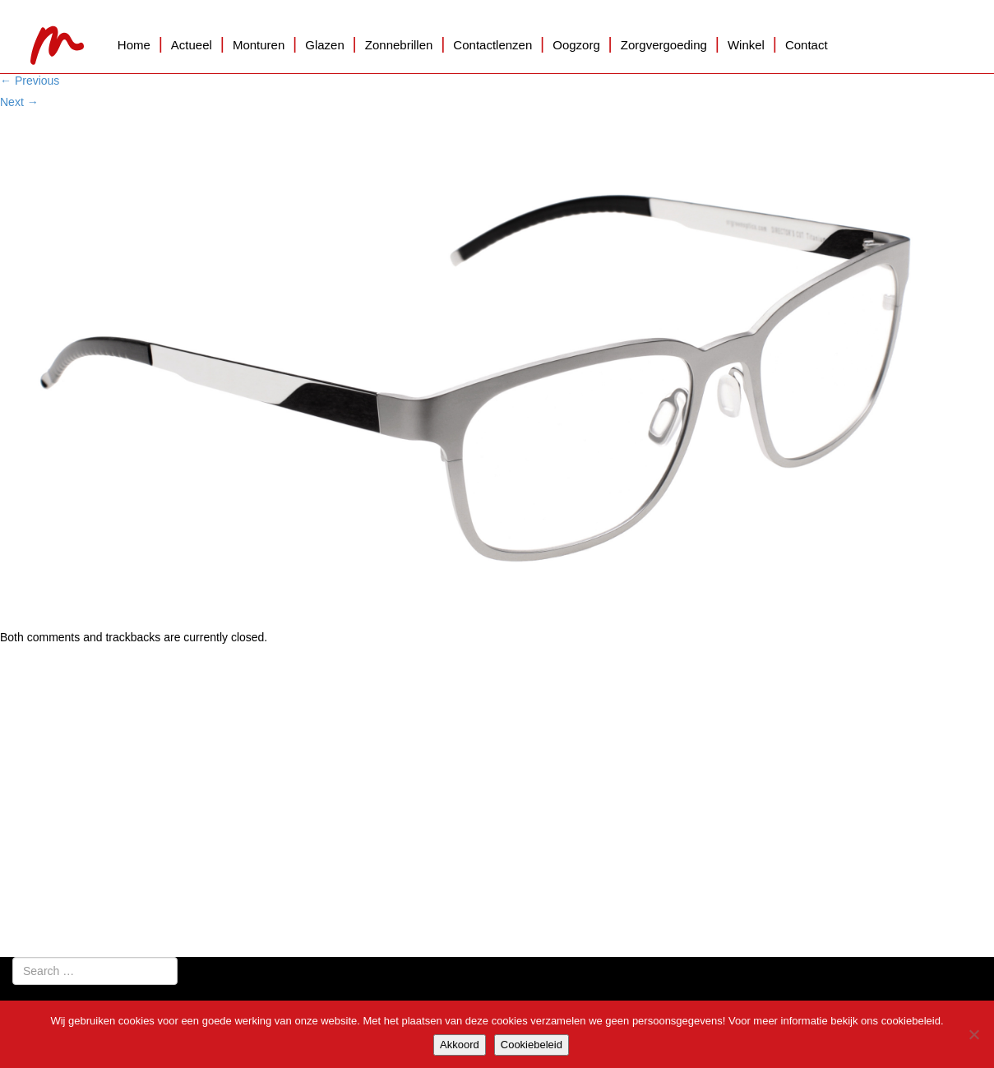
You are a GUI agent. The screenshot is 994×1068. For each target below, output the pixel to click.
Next (19, 102)
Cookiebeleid (531, 1044)
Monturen (258, 45)
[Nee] (973, 1034)
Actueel (191, 45)
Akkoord (459, 1044)
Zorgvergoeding (664, 45)
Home (134, 45)
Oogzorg (576, 45)
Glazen (324, 45)
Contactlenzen (492, 45)
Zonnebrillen (399, 45)
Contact (806, 45)
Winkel (746, 45)
